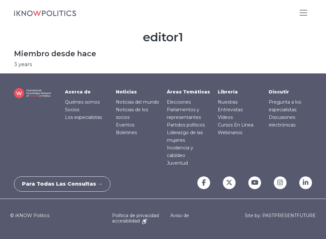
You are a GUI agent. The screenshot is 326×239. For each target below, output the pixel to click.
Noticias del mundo (137, 102)
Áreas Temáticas (188, 92)
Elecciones (179, 102)
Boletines (126, 132)
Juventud (177, 163)
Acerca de (78, 92)
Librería (228, 92)
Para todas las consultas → (64, 184)
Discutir (279, 92)
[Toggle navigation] (303, 13)
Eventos (125, 125)
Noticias (126, 92)
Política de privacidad (135, 215)
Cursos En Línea (235, 125)
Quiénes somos (82, 102)
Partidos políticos (186, 125)
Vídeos (225, 117)
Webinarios (230, 132)
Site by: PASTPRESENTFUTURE (280, 215)
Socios (72, 110)
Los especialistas (83, 117)
